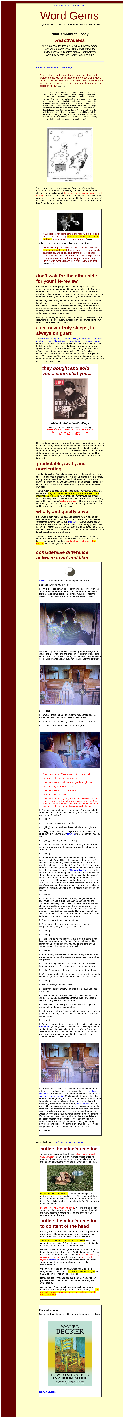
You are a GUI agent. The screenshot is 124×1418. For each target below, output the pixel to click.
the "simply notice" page (68, 1142)
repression (54, 1260)
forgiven (71, 834)
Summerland (45, 1026)
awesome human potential (51, 1096)
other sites (71, 5)
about (84, 5)
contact (78, 5)
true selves (73, 522)
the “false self (83, 1104)
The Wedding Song (79, 870)
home (56, 5)
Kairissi (42, 581)
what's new (63, 5)
